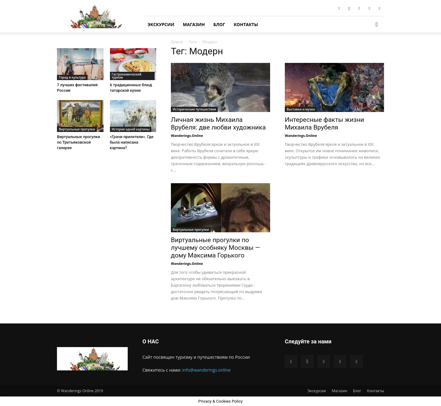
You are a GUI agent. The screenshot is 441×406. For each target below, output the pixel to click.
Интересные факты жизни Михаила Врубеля (324, 123)
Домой (177, 41)
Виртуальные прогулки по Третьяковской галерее (78, 142)
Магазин (194, 24)
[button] (376, 25)
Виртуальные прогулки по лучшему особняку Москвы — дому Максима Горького (215, 247)
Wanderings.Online (187, 135)
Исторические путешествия (194, 109)
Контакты (246, 24)
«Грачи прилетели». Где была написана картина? (132, 142)
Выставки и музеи (301, 109)
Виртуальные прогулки (191, 229)
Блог (219, 24)
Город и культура (72, 77)
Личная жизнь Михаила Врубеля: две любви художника (218, 123)
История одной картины (131, 129)
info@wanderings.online (206, 370)
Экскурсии (161, 24)
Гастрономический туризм (126, 75)
